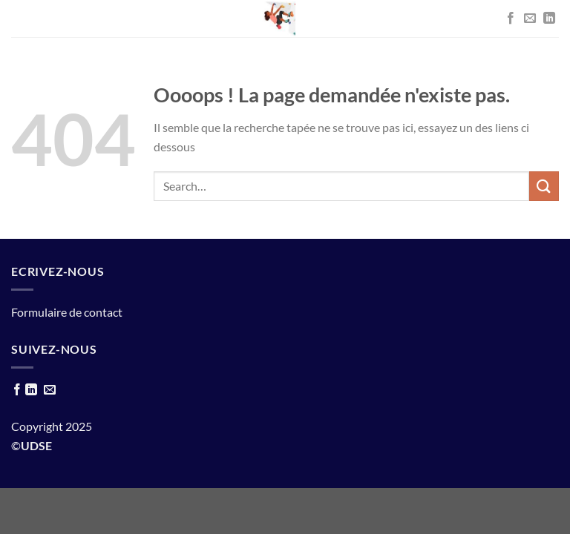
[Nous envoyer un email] (530, 18)
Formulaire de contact (66, 312)
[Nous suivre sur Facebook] (511, 18)
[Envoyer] (544, 185)
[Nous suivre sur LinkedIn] (549, 18)
